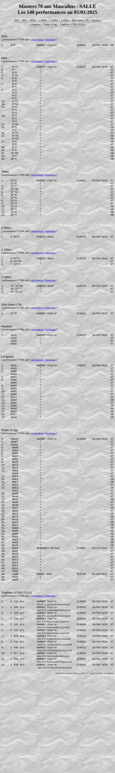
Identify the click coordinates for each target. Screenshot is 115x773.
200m (32, 20)
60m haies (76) (80, 20)
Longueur (35, 24)
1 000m (42, 20)
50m (16, 20)
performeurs (37, 39)
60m (24, 20)
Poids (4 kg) (50, 24)
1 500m (54, 20)
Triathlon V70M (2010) (72, 24)
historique (50, 39)
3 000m (65, 20)
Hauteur (96, 20)
